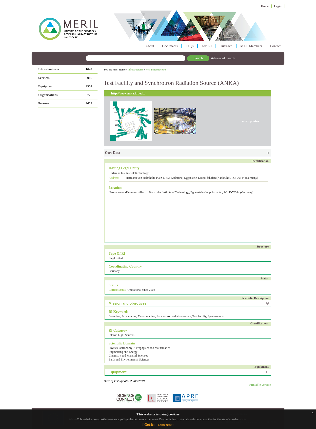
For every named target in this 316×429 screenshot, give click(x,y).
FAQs (190, 46)
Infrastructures (48, 69)
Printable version (260, 384)
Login (277, 6)
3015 (89, 78)
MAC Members (251, 46)
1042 (89, 69)
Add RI (206, 46)
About (149, 46)
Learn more (165, 425)
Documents (170, 46)
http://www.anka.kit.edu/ (128, 93)
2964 (89, 86)
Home (265, 6)
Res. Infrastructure (156, 69)
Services (43, 78)
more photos (250, 121)
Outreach (226, 46)
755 (88, 95)
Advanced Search (223, 58)
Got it (148, 425)
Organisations (48, 95)
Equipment (46, 86)
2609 (89, 103)
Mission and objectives (127, 303)
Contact (275, 46)
